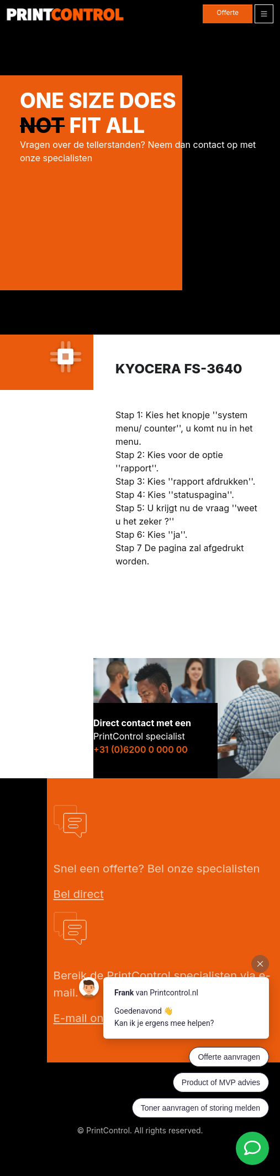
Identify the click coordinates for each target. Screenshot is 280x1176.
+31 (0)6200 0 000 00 (140, 749)
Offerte (227, 12)
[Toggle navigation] (264, 13)
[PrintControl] (65, 14)
